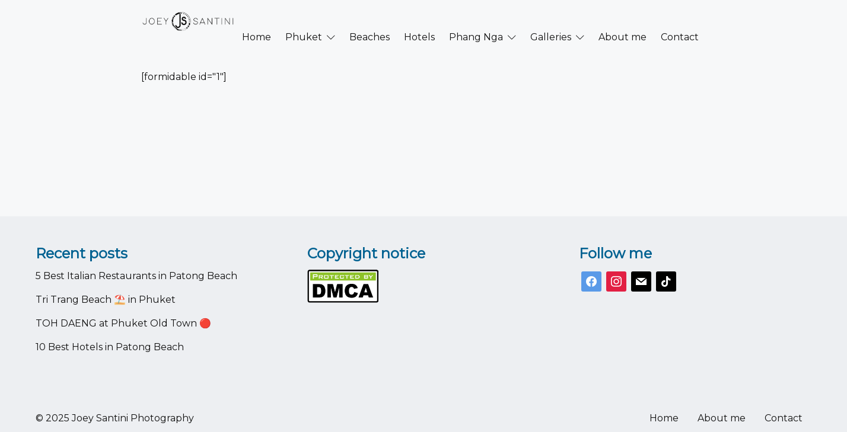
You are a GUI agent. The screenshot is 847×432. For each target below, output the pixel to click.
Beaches (369, 21)
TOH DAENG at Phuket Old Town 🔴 (123, 323)
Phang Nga (476, 21)
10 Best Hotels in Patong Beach (110, 347)
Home (256, 21)
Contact (680, 21)
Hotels (419, 21)
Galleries (550, 21)
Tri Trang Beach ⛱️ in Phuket (106, 299)
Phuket (303, 21)
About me (622, 21)
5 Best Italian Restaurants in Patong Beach (136, 275)
